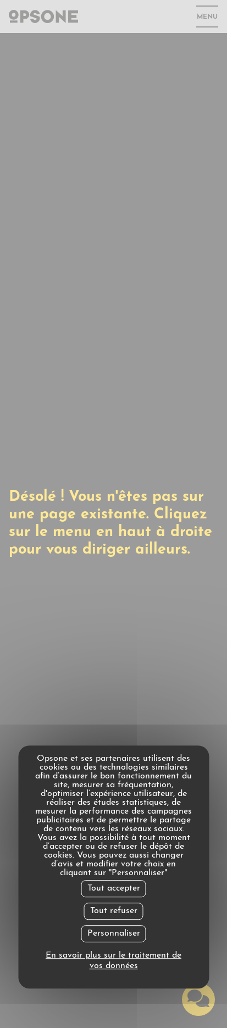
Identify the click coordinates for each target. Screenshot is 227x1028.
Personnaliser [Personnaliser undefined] (113, 933)
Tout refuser (113, 911)
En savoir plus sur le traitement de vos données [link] (113, 960)
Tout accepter (113, 888)
